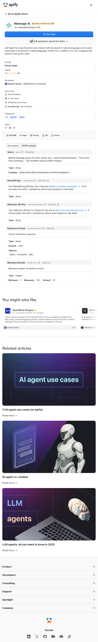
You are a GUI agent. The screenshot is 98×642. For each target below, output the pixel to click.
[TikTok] (69, 636)
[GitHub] (45, 636)
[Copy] (27, 27)
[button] (22, 152)
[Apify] (10, 5)
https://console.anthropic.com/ (71, 210)
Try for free (49, 34)
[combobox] (49, 41)
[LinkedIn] (28, 636)
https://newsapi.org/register (66, 186)
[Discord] (61, 636)
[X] (37, 636)
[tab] (11, 135)
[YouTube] (53, 636)
